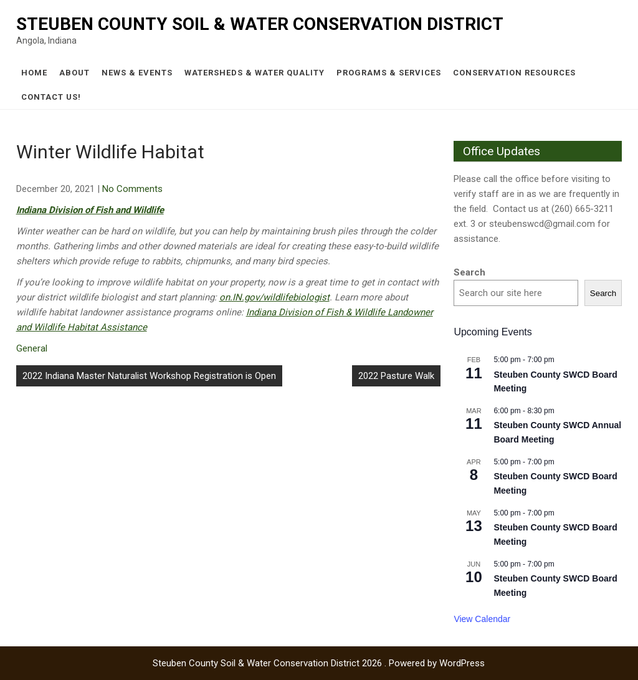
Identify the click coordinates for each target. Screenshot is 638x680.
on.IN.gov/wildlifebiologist (274, 297)
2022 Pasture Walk (396, 375)
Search (469, 272)
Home (34, 72)
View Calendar (482, 619)
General (31, 348)
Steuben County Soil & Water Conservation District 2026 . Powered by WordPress (319, 663)
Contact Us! (51, 97)
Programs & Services (388, 72)
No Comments (132, 188)
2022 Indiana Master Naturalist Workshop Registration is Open (149, 375)
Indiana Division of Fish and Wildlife (90, 210)
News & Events (137, 72)
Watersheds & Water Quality (254, 72)
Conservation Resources (514, 72)
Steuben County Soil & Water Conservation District (259, 24)
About (74, 72)
